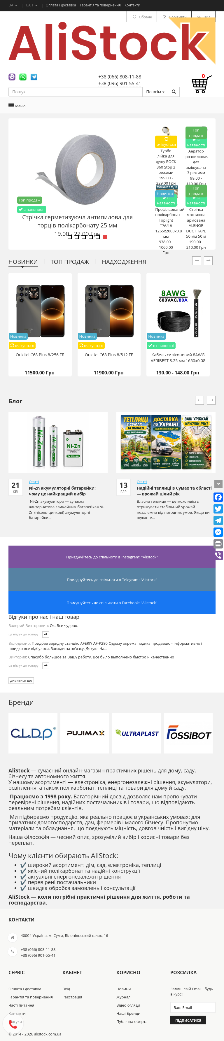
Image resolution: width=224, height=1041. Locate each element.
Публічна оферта (132, 1021)
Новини (123, 988)
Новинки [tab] (23, 262)
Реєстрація (72, 997)
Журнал (123, 997)
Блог (15, 401)
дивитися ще (21, 680)
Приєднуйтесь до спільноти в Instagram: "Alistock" (112, 557)
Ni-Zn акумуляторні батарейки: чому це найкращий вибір (62, 491)
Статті (34, 481)
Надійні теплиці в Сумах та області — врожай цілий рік (174, 491)
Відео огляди (128, 1005)
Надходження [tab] (124, 262)
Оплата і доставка (61, 5)
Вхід (66, 988)
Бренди (21, 702)
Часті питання (21, 1005)
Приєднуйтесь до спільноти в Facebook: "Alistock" (112, 602)
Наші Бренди (128, 1013)
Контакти (132, 5)
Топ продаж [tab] (70, 262)
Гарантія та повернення (101, 5)
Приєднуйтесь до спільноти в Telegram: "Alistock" (112, 579)
